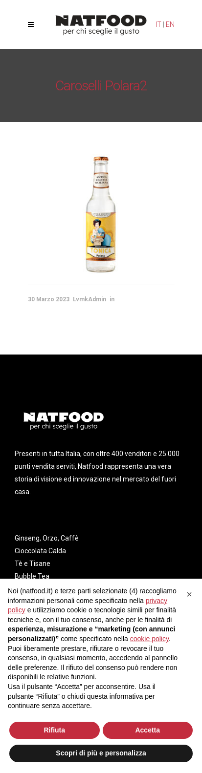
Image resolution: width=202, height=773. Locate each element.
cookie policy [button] (149, 639)
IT (158, 24)
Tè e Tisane (32, 563)
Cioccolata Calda (40, 551)
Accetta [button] (147, 730)
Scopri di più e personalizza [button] (101, 753)
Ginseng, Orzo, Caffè (47, 538)
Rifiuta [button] (54, 730)
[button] (189, 594)
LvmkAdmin (89, 299)
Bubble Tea (32, 576)
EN (170, 24)
